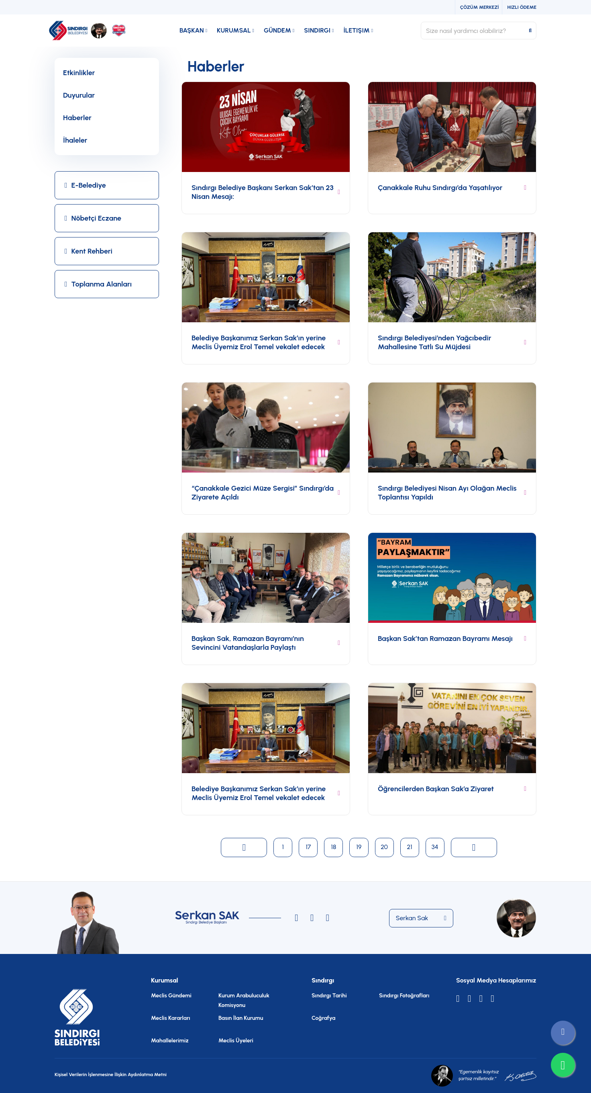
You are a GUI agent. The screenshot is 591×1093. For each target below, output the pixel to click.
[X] (458, 998)
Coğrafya (324, 1018)
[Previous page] (243, 847)
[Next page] (475, 847)
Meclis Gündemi (171, 995)
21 (410, 847)
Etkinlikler (79, 72)
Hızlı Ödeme (521, 7)
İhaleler (75, 140)
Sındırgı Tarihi (329, 995)
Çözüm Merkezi (479, 7)
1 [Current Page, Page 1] (282, 847)
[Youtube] (481, 998)
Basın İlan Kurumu (240, 1018)
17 (307, 847)
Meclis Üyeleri (235, 1040)
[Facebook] (492, 998)
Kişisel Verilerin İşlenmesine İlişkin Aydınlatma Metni (111, 1074)
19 (358, 847)
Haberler (77, 117)
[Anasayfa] (91, 30)
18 (333, 847)
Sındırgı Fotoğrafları (404, 995)
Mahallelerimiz (169, 1040)
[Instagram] (296, 917)
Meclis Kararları (170, 1018)
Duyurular (79, 95)
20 (384, 847)
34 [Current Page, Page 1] (436, 847)
